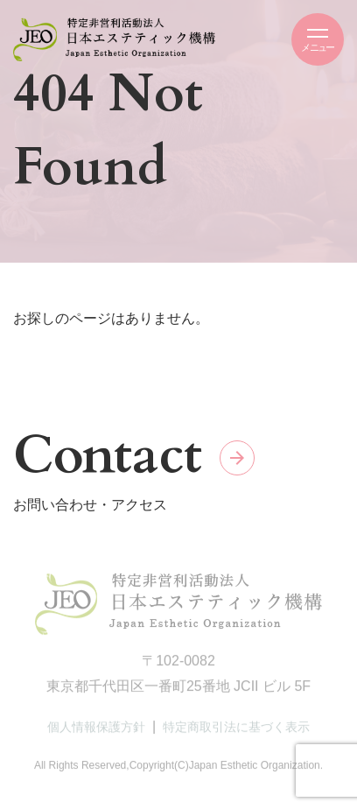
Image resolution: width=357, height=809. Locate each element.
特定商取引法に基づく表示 (236, 729)
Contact (107, 455)
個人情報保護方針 (96, 729)
